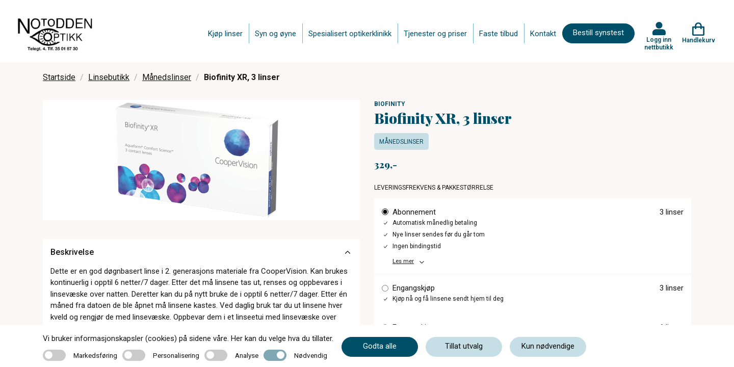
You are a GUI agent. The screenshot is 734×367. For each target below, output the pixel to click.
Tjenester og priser (435, 33)
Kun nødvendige (547, 346)
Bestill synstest (598, 32)
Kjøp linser (225, 33)
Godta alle (380, 346)
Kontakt (543, 33)
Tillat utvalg (464, 346)
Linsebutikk (108, 77)
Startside (59, 77)
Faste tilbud (498, 33)
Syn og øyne (275, 33)
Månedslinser (166, 77)
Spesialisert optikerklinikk (349, 33)
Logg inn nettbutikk (659, 43)
